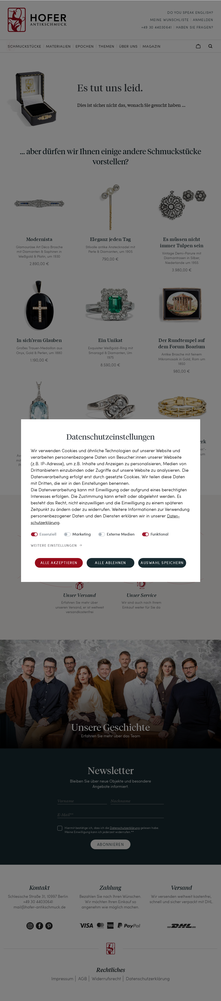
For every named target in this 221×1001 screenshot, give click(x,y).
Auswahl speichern (162, 563)
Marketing (81, 534)
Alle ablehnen (110, 563)
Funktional (159, 534)
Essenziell (47, 534)
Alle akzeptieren (58, 563)
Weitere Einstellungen (54, 545)
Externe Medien (121, 534)
